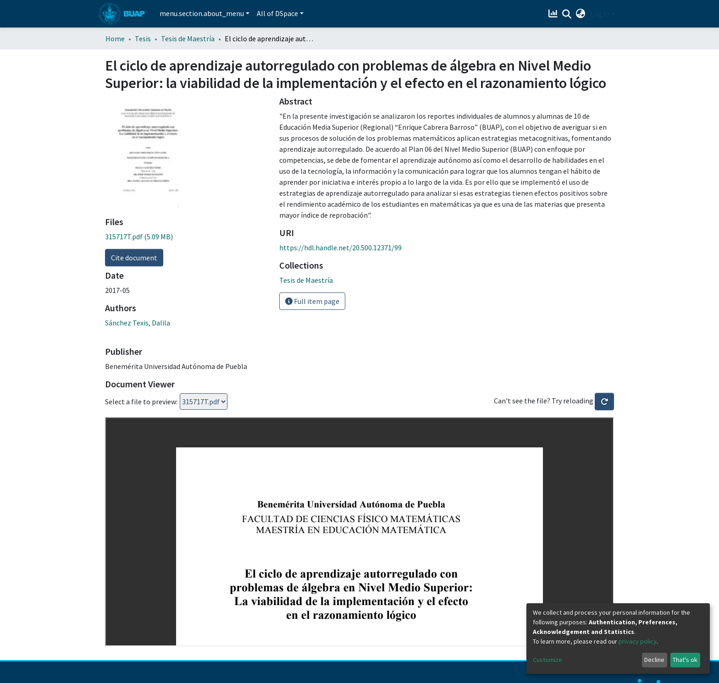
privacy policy (638, 641)
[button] (580, 13)
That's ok (685, 659)
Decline (654, 659)
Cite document (134, 257)
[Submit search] (567, 14)
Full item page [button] (312, 301)
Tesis (143, 38)
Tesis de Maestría (188, 38)
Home (115, 38)
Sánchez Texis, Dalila (137, 322)
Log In (600, 13)
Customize (547, 659)
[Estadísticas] (554, 13)
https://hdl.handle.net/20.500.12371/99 (340, 247)
